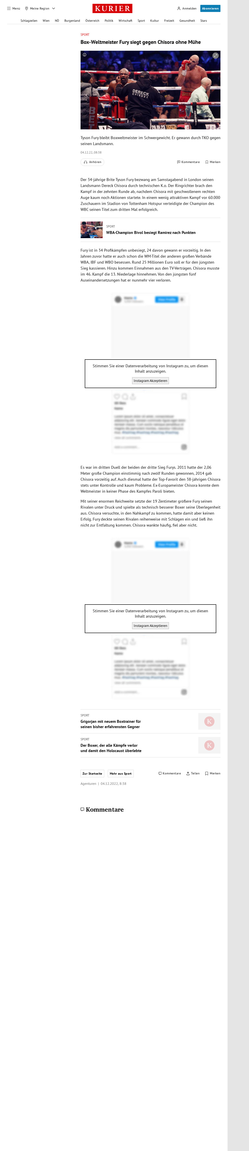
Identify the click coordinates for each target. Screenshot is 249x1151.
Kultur (154, 21)
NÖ (57, 21)
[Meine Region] (37, 8)
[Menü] (13, 8)
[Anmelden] (186, 8)
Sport (141, 21)
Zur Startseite (92, 774)
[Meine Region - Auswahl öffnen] (53, 8)
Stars (203, 21)
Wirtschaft (125, 21)
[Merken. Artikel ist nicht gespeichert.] (212, 162)
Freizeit (169, 21)
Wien (46, 21)
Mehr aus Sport (121, 774)
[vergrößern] (215, 55)
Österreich (92, 21)
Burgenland (72, 21)
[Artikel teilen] (193, 774)
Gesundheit (187, 21)
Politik (109, 21)
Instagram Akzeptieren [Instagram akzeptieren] (150, 380)
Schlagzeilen (29, 21)
